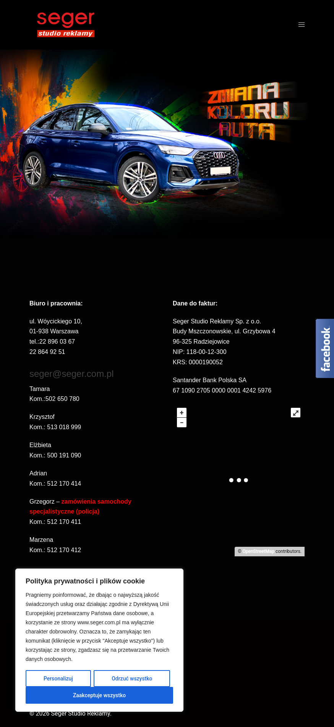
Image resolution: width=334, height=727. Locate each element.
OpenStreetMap (258, 551)
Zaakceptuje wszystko (99, 695)
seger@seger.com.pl (71, 373)
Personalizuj (58, 678)
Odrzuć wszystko (132, 678)
